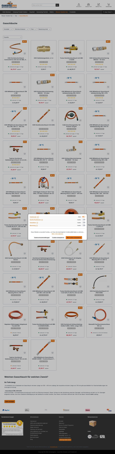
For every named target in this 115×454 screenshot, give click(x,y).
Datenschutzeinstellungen (42, 237)
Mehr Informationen (57, 234)
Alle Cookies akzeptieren (74, 237)
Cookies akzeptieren (58, 237)
